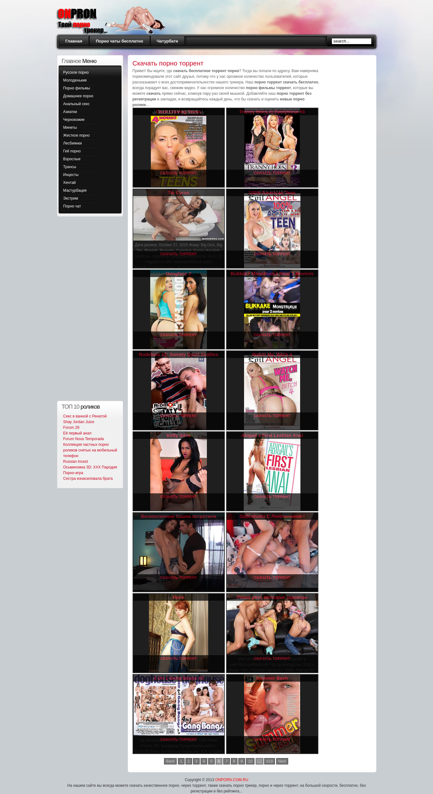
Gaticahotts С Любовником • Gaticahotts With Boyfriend (272, 519)
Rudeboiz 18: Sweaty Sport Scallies (179, 354)
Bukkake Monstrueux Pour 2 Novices (272, 273)
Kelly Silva (178, 435)
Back (170, 761)
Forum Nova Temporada (83, 439)
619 (269, 761)
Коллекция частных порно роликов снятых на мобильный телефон (90, 450)
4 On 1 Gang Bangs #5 (178, 678)
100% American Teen (272, 192)
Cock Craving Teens (178, 111)
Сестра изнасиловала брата (88, 478)
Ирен (178, 597)
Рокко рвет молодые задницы (272, 597)
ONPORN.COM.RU (231, 780)
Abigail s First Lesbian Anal (272, 435)
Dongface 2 (178, 273)
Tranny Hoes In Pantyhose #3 (272, 111)
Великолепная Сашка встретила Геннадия (178, 519)
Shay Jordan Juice (78, 422)
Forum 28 (71, 427)
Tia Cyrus (178, 192)
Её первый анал (77, 433)
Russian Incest (75, 461)
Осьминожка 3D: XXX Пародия (90, 467)
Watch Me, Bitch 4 (272, 354)
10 (250, 761)
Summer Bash (272, 678)
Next (282, 761)
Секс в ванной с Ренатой (85, 416)
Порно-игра (73, 473)
